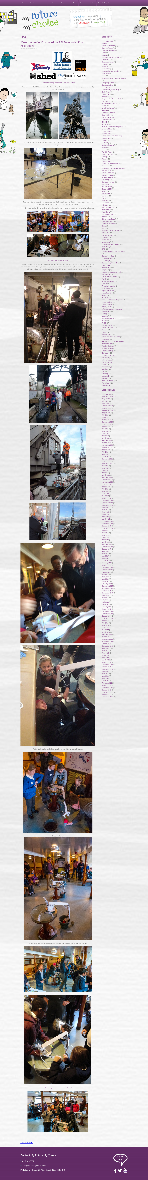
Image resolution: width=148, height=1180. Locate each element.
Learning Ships (107, 129)
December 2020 (107, 480)
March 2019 (106, 519)
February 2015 (107, 607)
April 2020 (105, 496)
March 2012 (106, 681)
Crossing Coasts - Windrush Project (114, 78)
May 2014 (105, 627)
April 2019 (105, 517)
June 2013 (105, 653)
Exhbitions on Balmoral (110, 103)
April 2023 (105, 436)
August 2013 (106, 648)
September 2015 (107, 593)
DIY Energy (106, 87)
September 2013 (107, 646)
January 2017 (106, 565)
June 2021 (105, 468)
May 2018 (105, 537)
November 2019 (107, 503)
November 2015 (107, 588)
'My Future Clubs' (108, 41)
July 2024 (105, 415)
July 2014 (105, 623)
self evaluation (107, 187)
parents (104, 147)
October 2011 (106, 690)
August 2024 (106, 413)
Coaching (105, 64)
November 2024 (107, 406)
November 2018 (107, 523)
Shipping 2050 (107, 189)
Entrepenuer (106, 101)
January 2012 (106, 685)
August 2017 (106, 551)
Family (104, 106)
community (105, 66)
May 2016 (105, 579)
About (32, 3)
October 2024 (106, 408)
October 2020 (106, 484)
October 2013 (106, 644)
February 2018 (107, 544)
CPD (103, 76)
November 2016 (107, 570)
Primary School (107, 161)
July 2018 (105, 533)
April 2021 (105, 473)
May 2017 (105, 556)
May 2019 (105, 514)
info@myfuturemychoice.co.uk (33, 1166)
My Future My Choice (40, 20)
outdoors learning (108, 145)
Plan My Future (107, 152)
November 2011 (107, 688)
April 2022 (105, 454)
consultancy (106, 73)
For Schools (53, 3)
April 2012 (105, 678)
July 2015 (105, 597)
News (75, 3)
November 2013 (107, 641)
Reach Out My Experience (111, 163)
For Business (42, 3)
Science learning (107, 177)
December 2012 (107, 664)
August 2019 (106, 507)
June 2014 (105, 625)
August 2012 (106, 671)
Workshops (106, 210)
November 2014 (107, 614)
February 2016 (107, 584)
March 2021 (106, 475)
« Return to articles (26, 1143)
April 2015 (105, 602)
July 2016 (105, 574)
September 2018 (107, 528)
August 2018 (106, 530)
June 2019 (105, 512)
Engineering (106, 94)
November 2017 (107, 547)
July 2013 (105, 651)
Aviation (104, 43)
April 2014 (105, 630)
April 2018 (105, 540)
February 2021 (107, 477)
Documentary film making (110, 90)
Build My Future (107, 48)
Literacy (104, 140)
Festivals (105, 110)
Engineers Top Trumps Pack (111, 99)
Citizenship (105, 60)
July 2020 (105, 489)
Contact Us (91, 3)
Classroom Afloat (108, 62)
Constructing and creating (110, 71)
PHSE (104, 150)
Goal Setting (106, 115)
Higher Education (108, 117)
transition (105, 196)
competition (106, 69)
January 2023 (106, 443)
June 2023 (105, 431)
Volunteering (106, 203)
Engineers (105, 96)
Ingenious (105, 124)
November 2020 (107, 482)
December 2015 (107, 586)
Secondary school (108, 182)
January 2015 (106, 609)
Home (24, 3)
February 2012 (107, 683)
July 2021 (105, 466)
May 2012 (105, 676)
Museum (105, 143)
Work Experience (107, 207)
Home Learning (107, 120)
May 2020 (105, 493)
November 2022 (107, 445)
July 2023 (105, 429)
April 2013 (105, 657)
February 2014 (107, 634)
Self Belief (105, 184)
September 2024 (107, 410)
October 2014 (106, 616)
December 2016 (107, 567)
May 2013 (105, 655)
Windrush (105, 205)
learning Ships (107, 133)
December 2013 (107, 639)
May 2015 (105, 600)
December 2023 (107, 422)
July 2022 (105, 452)
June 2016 (105, 577)
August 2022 (106, 450)
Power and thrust (107, 154)
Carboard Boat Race (109, 50)
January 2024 (106, 420)
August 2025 (106, 399)
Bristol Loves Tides (108, 46)
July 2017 (105, 554)
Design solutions (107, 85)
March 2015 (106, 604)
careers (104, 55)
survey (104, 191)
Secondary (105, 180)
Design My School (108, 83)
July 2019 (105, 510)
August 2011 (106, 694)
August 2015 (106, 595)
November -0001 (107, 697)
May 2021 (105, 470)
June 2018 (105, 535)
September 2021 (107, 463)
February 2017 (107, 563)
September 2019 (107, 505)
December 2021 (107, 459)
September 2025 (107, 396)
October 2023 (106, 424)
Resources (105, 166)
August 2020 (106, 487)
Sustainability (106, 193)
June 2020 (105, 491)
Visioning (105, 200)
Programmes (65, 3)
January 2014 (106, 637)
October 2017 (106, 549)
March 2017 (106, 560)
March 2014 (106, 632)
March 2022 (106, 457)
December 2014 (107, 611)
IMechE (104, 122)
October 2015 (106, 590)
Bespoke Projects (103, 3)
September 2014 (107, 618)
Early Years (106, 92)
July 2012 (105, 674)
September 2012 (107, 669)
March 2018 (106, 542)
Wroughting (106, 212)
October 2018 (106, 526)
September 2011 (107, 692)
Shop (82, 3)
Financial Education (109, 113)
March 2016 (106, 581)
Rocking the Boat (108, 173)
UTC (103, 198)
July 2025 (105, 401)
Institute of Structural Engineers (112, 126)
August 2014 (106, 621)
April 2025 (105, 403)
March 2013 (106, 660)
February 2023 (107, 440)
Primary (104, 157)
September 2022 (107, 447)
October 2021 (106, 461)
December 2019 (107, 500)
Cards (104, 53)
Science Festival (107, 175)
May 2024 (105, 417)
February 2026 (107, 394)
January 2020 (106, 498)
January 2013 (106, 662)
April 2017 (105, 558)
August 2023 (106, 426)
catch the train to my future (111, 57)
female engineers (108, 108)
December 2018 (107, 521)
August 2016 (106, 572)
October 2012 (106, 667)
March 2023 (106, 438)
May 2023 (105, 433)
